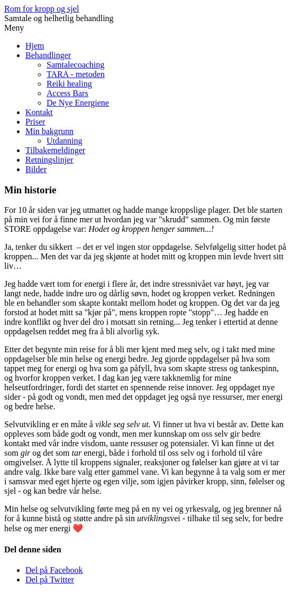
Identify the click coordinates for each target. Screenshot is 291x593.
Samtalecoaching (75, 64)
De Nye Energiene (78, 102)
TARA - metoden (76, 74)
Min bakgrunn (49, 131)
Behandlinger (48, 55)
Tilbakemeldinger (55, 150)
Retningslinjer (49, 159)
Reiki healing (69, 83)
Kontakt (39, 112)
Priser (35, 121)
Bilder (36, 169)
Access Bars (67, 93)
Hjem (34, 45)
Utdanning (65, 140)
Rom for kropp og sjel (41, 8)
